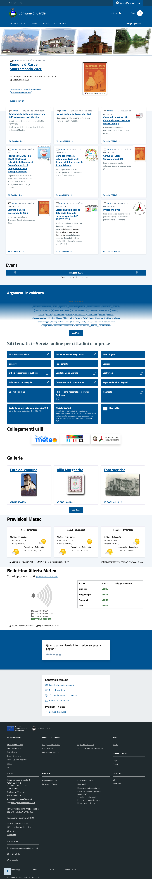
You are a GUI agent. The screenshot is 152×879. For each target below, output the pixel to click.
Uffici (9, 767)
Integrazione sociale (39, 318)
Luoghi (115, 760)
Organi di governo (14, 756)
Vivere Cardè (60, 23)
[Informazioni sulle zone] (47, 576)
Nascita (91, 318)
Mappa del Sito (71, 869)
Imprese (110, 314)
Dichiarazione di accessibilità (88, 788)
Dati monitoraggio (14, 869)
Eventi (115, 764)
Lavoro (59, 318)
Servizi (46, 23)
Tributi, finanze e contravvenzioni (90, 748)
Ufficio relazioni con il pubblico (19, 827)
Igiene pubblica (80, 314)
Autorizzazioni (47, 748)
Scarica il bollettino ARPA (21, 625)
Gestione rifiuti (59, 314)
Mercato (77, 318)
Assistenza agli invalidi (77, 306)
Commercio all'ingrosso (43, 310)
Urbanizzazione (104, 325)
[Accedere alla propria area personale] (128, 3)
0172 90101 (20, 792)
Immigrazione (92, 314)
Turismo (94, 325)
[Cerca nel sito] (139, 13)
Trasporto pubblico (82, 325)
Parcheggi (99, 318)
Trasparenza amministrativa (64, 325)
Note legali (81, 784)
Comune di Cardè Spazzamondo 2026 (26, 66)
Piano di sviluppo (43, 322)
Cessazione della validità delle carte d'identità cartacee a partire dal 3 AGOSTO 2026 (68, 214)
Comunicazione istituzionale (99, 310)
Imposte (102, 314)
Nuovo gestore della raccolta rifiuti (74, 114)
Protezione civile (111, 209)
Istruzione (51, 318)
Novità (34, 23)
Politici (9, 763)
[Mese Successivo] (137, 272)
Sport (83, 322)
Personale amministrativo (17, 759)
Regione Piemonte (15, 3)
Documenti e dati (14, 748)
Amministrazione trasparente (88, 791)
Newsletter (117, 783)
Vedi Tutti (76, 333)
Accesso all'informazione (42, 306)
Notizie (115, 744)
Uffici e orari (11, 830)
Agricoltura (63, 306)
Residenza (75, 322)
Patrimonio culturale (112, 318)
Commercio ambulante (79, 310)
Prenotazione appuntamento (88, 800)
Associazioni (106, 306)
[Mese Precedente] (15, 272)
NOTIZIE (16, 60)
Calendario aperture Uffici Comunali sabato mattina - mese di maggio (116, 120)
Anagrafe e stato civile (51, 744)
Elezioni (41, 314)
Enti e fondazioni (13, 752)
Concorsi (114, 310)
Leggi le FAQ (82, 794)
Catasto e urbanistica (50, 752)
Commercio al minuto (61, 310)
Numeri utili (11, 834)
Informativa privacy (85, 780)
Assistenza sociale (93, 306)
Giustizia (69, 314)
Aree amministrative (15, 744)
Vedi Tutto (76, 509)
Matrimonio (68, 318)
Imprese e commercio (85, 744)
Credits (51, 869)
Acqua (55, 306)
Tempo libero (47, 325)
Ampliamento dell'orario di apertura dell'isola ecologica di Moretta (27, 115)
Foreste (49, 314)
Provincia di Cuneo (49, 784)
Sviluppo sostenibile (94, 322)
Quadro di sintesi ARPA (48, 625)
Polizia (53, 322)
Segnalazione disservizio (86, 797)
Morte (85, 318)
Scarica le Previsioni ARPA (22, 561)
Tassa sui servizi (109, 322)
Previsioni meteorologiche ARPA (53, 561)
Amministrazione (17, 23)
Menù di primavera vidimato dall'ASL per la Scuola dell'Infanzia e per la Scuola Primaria (69, 160)
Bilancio (116, 306)
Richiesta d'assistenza (86, 803)
